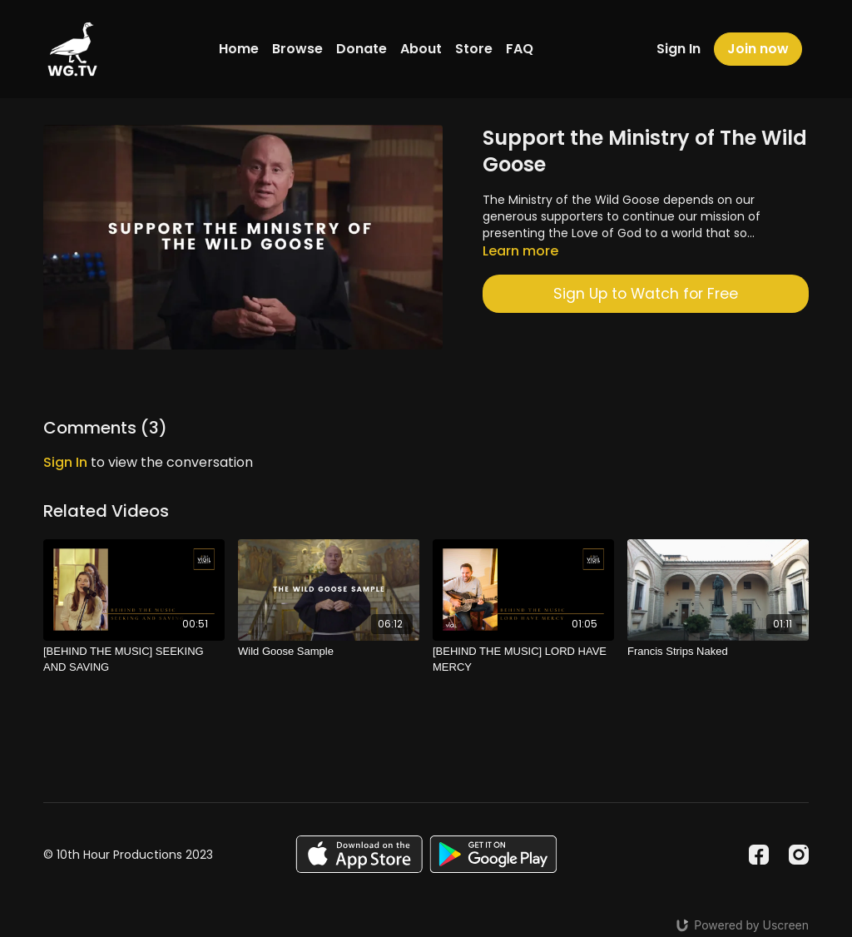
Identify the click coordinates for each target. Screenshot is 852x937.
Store (474, 48)
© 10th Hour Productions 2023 (128, 854)
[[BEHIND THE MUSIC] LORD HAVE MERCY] (523, 659)
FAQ (519, 48)
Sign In (678, 48)
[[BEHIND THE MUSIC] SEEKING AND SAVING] (134, 659)
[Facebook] (759, 855)
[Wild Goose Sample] (328, 651)
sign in (65, 462)
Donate (361, 48)
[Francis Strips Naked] (718, 651)
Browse (297, 48)
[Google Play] (493, 854)
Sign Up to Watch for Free (645, 294)
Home (239, 48)
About (421, 48)
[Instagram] (799, 855)
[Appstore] (359, 854)
